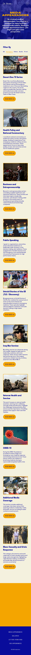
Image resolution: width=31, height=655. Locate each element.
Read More (8, 99)
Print (26, 51)
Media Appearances (15, 632)
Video (16, 51)
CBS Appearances (15, 643)
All (4, 51)
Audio (21, 51)
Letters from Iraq (15, 639)
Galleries (15, 635)
